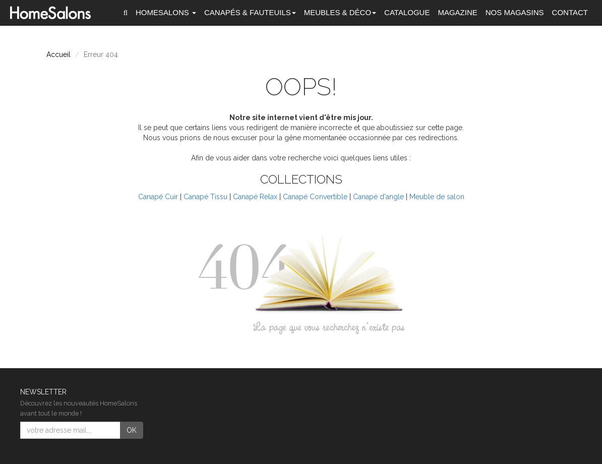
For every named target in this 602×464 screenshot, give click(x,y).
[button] (125, 12)
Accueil (58, 54)
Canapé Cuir (158, 197)
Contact (570, 12)
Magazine (457, 12)
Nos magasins (515, 12)
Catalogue (407, 12)
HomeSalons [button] (166, 12)
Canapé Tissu (205, 197)
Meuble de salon (436, 197)
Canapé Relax (255, 197)
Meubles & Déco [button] (340, 12)
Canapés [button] (250, 12)
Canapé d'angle (378, 197)
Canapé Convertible (315, 197)
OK (132, 430)
